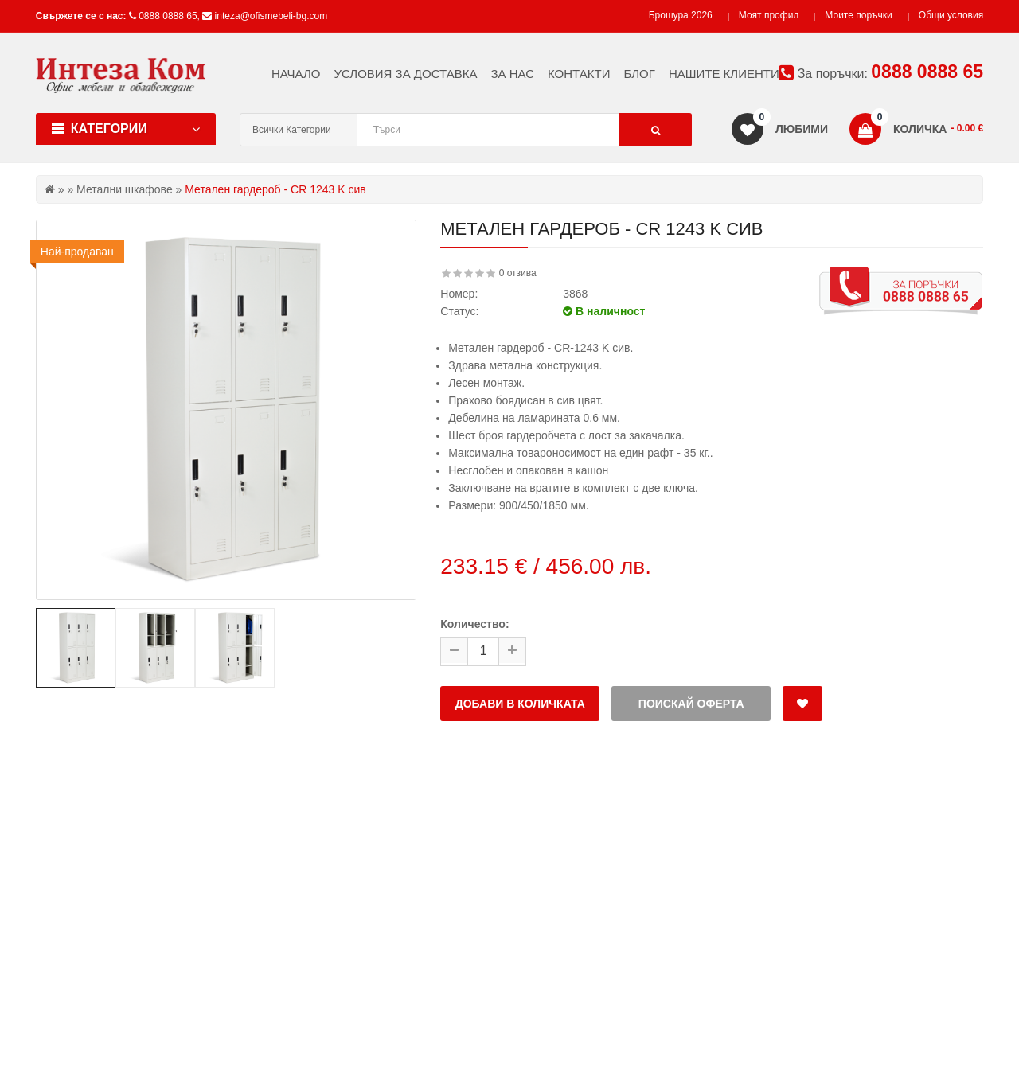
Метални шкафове (124, 189)
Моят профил (769, 15)
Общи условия (951, 15)
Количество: (474, 624)
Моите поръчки (858, 15)
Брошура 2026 (681, 15)
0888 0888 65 (168, 15)
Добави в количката (520, 703)
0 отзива (518, 273)
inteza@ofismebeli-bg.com (271, 15)
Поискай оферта (691, 703)
